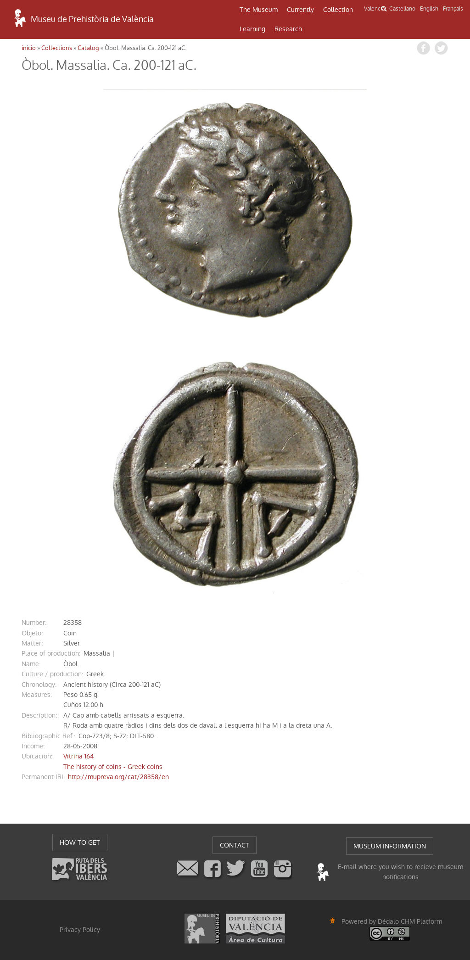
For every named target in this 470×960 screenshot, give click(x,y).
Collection (338, 9)
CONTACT (234, 845)
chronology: (39, 684)
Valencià (374, 8)
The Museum (259, 9)
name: (31, 663)
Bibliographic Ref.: (48, 736)
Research (288, 29)
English (429, 8)
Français (453, 8)
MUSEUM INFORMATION (389, 846)
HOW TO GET (80, 842)
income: (33, 746)
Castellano (402, 8)
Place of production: (51, 653)
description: (39, 715)
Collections (56, 48)
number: (34, 622)
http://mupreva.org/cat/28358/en (118, 776)
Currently (300, 9)
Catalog (88, 48)
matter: (32, 643)
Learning (252, 29)
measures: (37, 694)
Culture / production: (52, 674)
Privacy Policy (80, 929)
